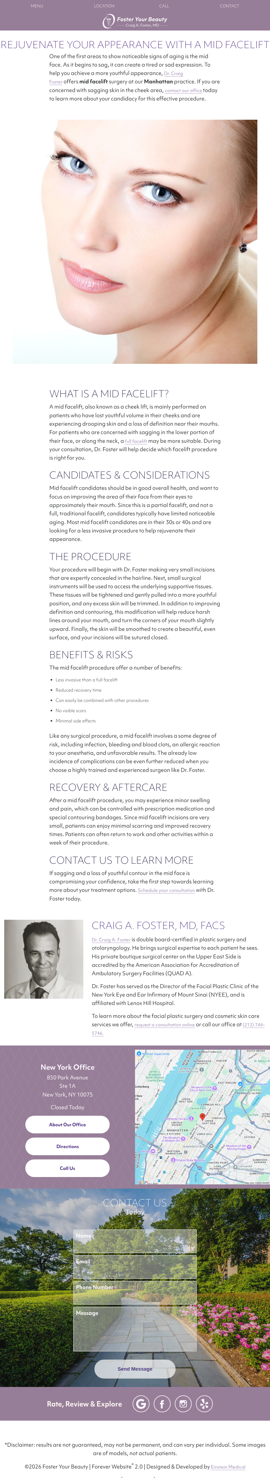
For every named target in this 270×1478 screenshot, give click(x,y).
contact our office (183, 90)
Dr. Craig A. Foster (111, 940)
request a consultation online (164, 1025)
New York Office (68, 1067)
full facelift (136, 441)
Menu (37, 6)
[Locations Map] (202, 1116)
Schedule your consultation (166, 890)
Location (104, 6)
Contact (229, 6)
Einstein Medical (228, 1467)
